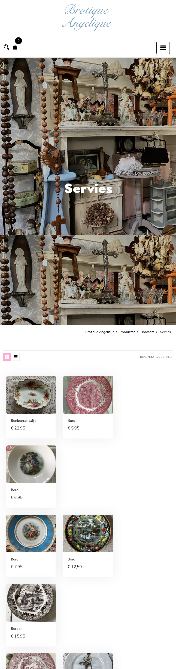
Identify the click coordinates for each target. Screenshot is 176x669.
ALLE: (169, 357)
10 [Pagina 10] (124, 662)
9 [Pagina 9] (111, 662)
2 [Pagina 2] (49, 662)
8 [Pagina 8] (98, 662)
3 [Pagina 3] (62, 662)
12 (157, 357)
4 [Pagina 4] (74, 662)
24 (162, 357)
